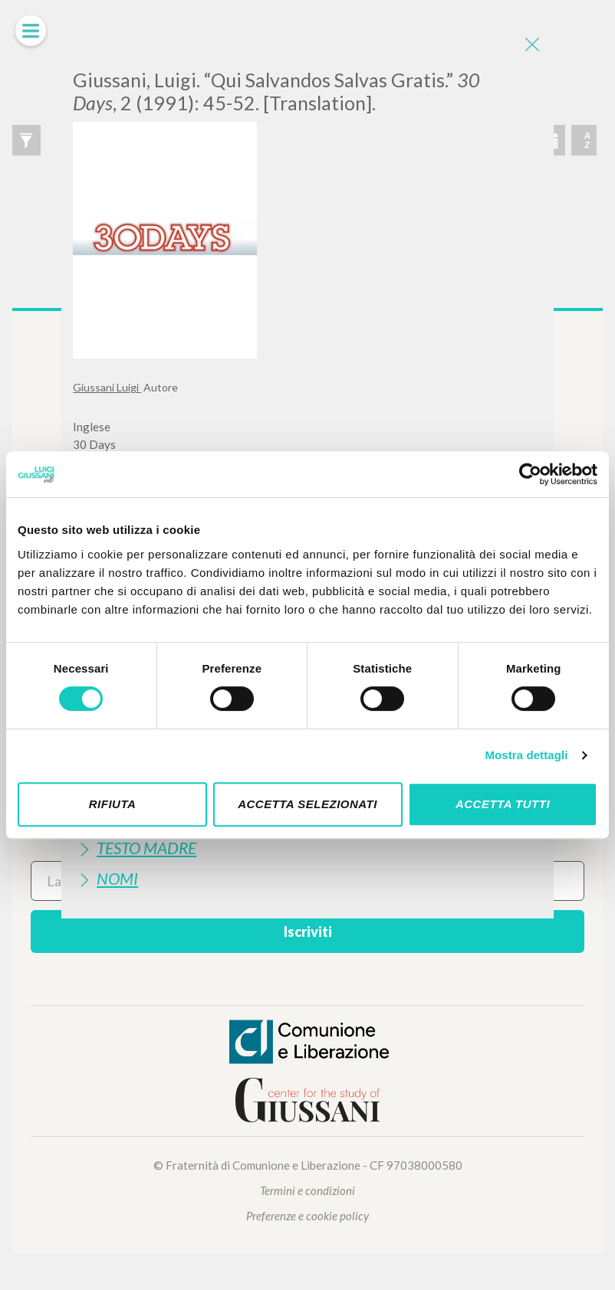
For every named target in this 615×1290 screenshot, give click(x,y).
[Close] (530, 46)
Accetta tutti (502, 803)
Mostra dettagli (526, 754)
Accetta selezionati (307, 803)
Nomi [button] (117, 878)
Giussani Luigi (107, 387)
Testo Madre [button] (146, 847)
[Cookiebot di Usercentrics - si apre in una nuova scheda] (530, 474)
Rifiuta (112, 803)
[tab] (307, 847)
